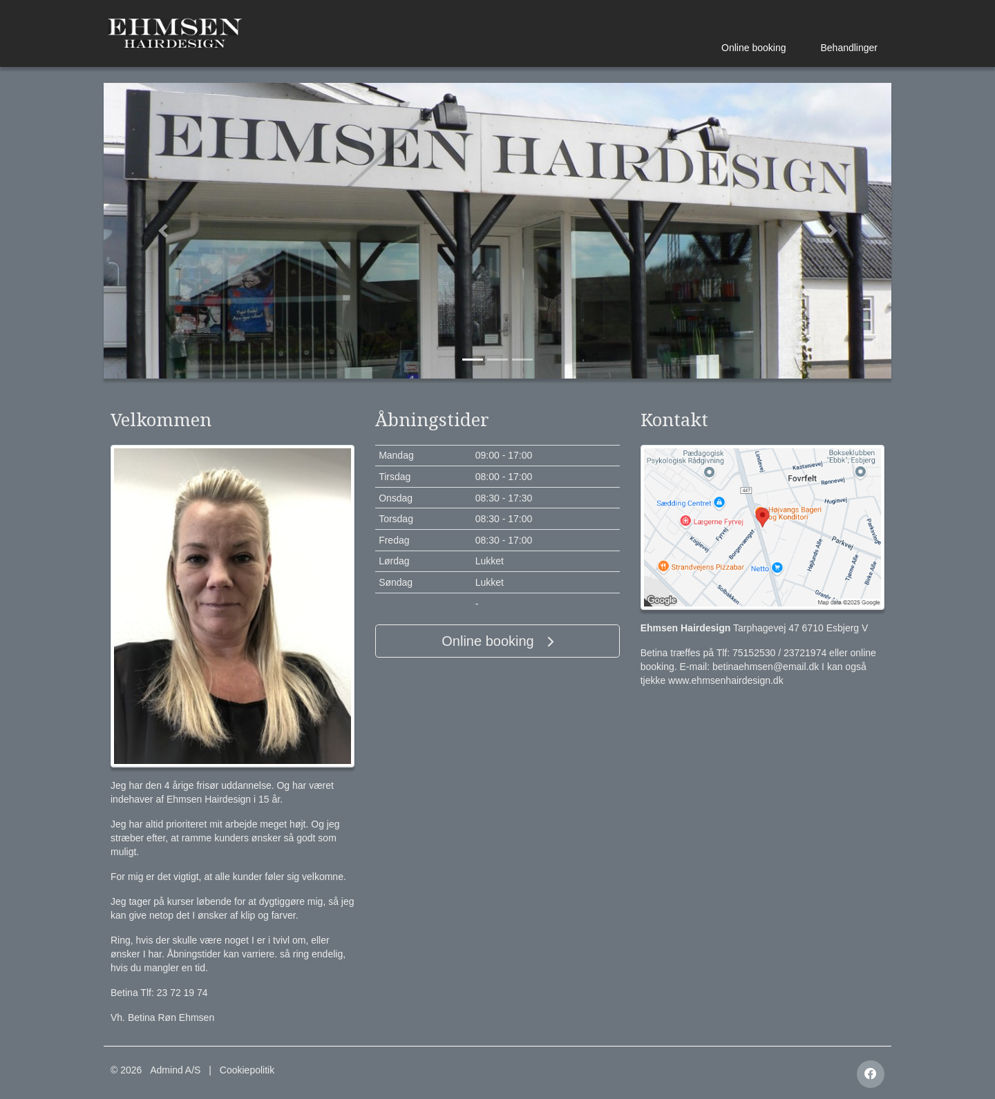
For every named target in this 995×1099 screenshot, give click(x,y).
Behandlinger (849, 47)
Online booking (753, 47)
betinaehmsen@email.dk (765, 666)
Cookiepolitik (247, 1070)
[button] (163, 231)
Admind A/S (175, 1070)
